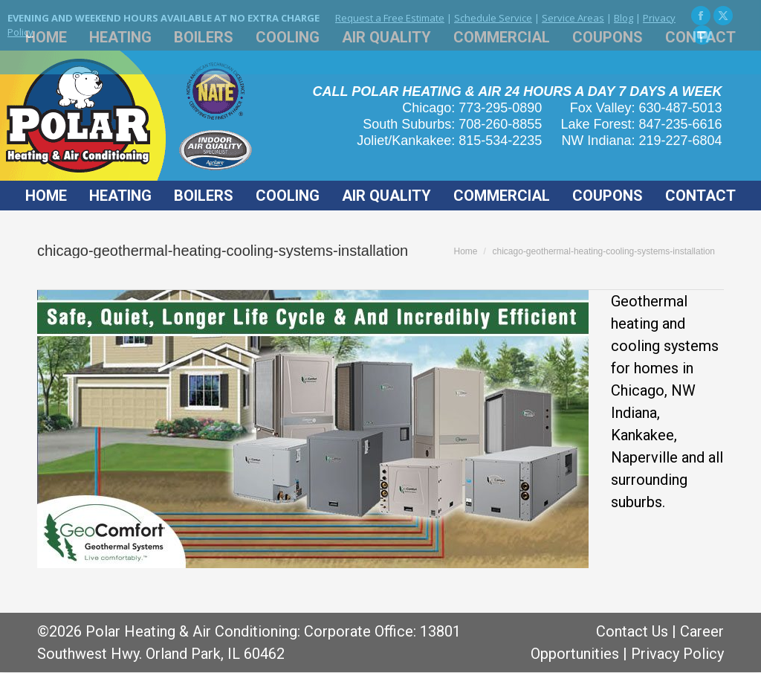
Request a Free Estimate (389, 18)
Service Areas (573, 18)
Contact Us (632, 631)
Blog (623, 18)
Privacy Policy (677, 654)
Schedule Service (493, 18)
